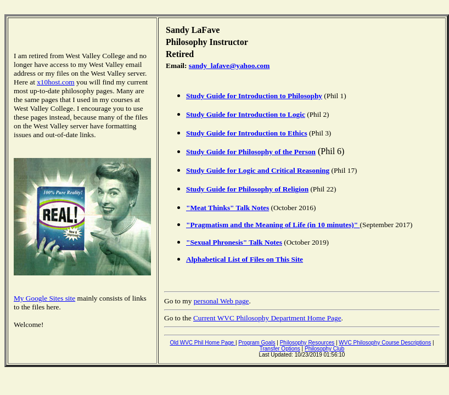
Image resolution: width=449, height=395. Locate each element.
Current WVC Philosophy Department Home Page (267, 318)
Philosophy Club (324, 349)
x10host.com (56, 82)
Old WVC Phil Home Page (202, 343)
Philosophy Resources (307, 343)
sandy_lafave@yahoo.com (229, 65)
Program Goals (256, 343)
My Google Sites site (44, 298)
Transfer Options (280, 349)
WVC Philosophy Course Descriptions (385, 343)
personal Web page (221, 301)
